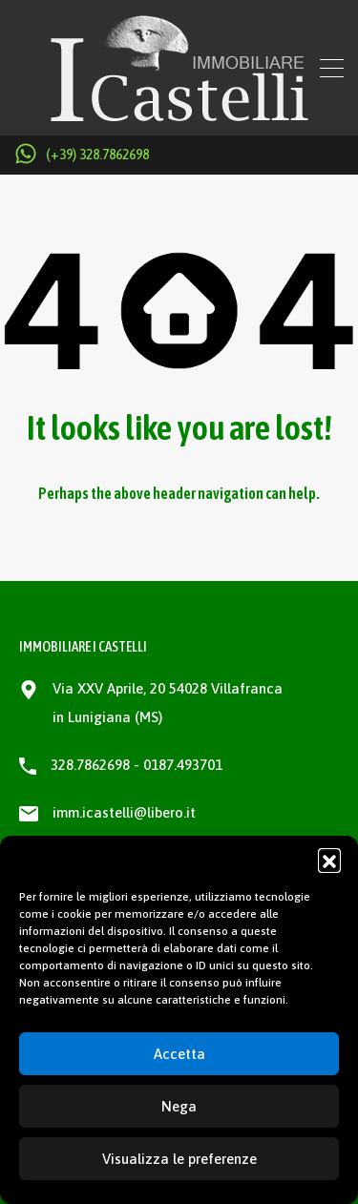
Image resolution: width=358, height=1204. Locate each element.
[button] (329, 859)
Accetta (179, 1054)
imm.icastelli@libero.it (124, 812)
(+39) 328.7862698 (97, 154)
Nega (179, 1106)
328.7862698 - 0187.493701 (136, 765)
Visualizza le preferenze (179, 1159)
